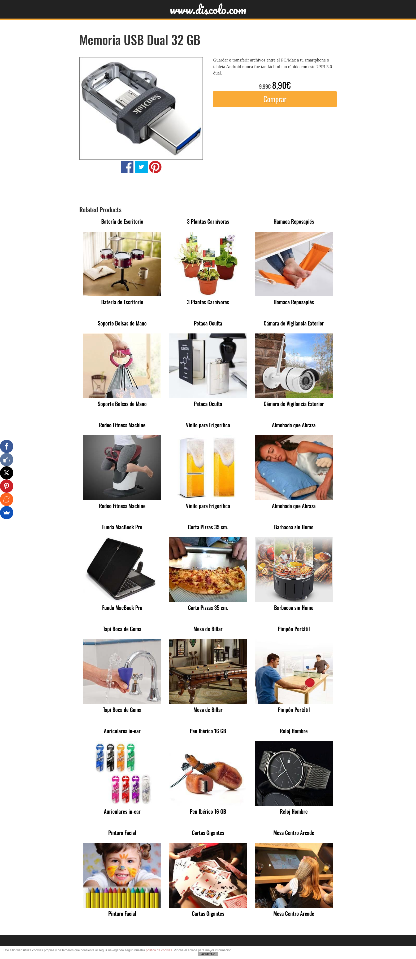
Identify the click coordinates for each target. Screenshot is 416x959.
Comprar (275, 99)
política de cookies (159, 950)
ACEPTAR (208, 954)
